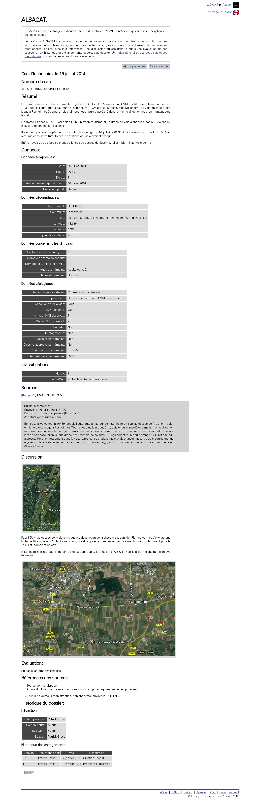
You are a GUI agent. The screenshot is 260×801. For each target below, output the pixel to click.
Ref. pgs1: (28, 395)
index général (126, 52)
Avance (201, 792)
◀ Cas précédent (134, 66)
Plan (213, 792)
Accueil (227, 4)
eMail (163, 792)
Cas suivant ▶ (159, 66)
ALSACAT (212, 4)
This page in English (222, 12)
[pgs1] (32, 696)
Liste (223, 792)
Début (175, 792)
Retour (188, 792)
